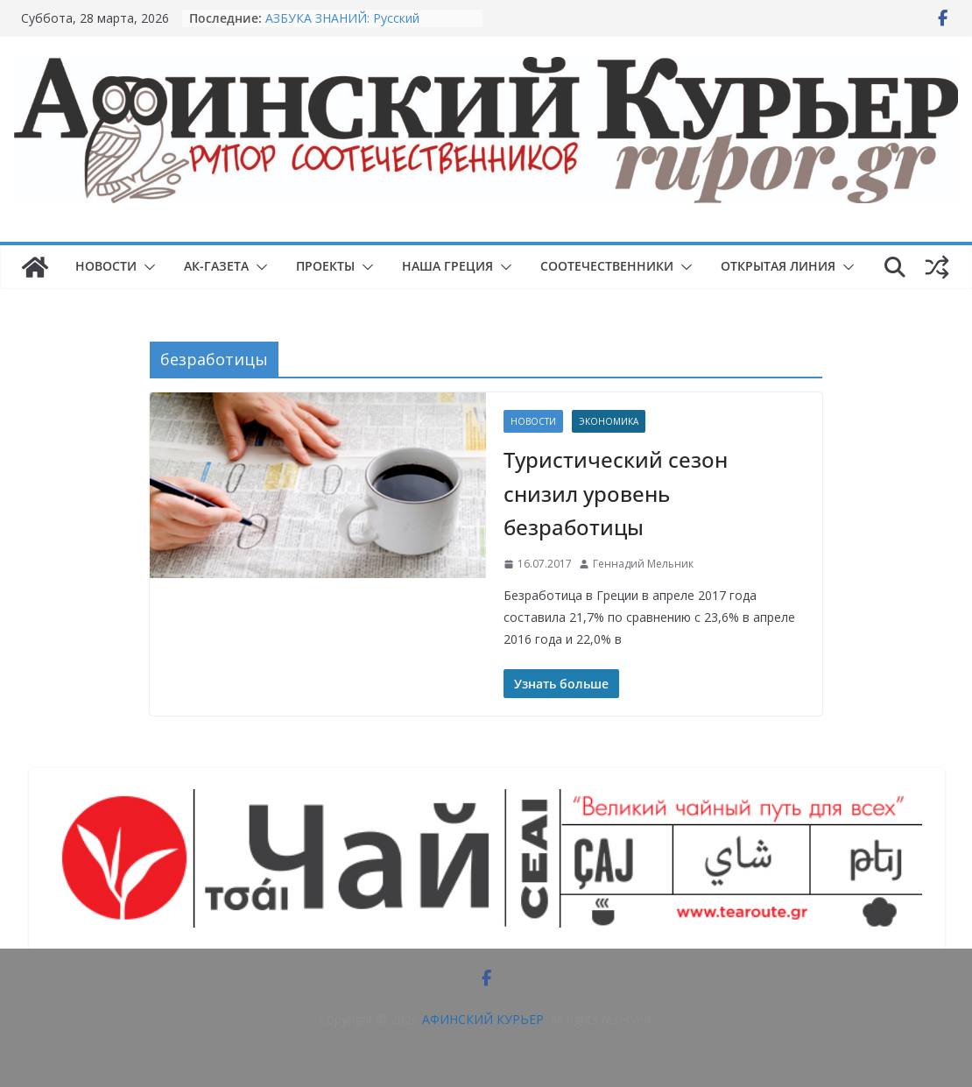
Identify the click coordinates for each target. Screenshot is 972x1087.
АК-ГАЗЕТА (216, 266)
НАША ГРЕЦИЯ (447, 266)
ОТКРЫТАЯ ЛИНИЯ (778, 266)
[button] (146, 267)
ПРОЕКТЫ (325, 266)
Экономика (608, 421)
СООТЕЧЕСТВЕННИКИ (606, 266)
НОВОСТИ (106, 266)
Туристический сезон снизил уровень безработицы (616, 493)
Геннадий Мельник (643, 563)
